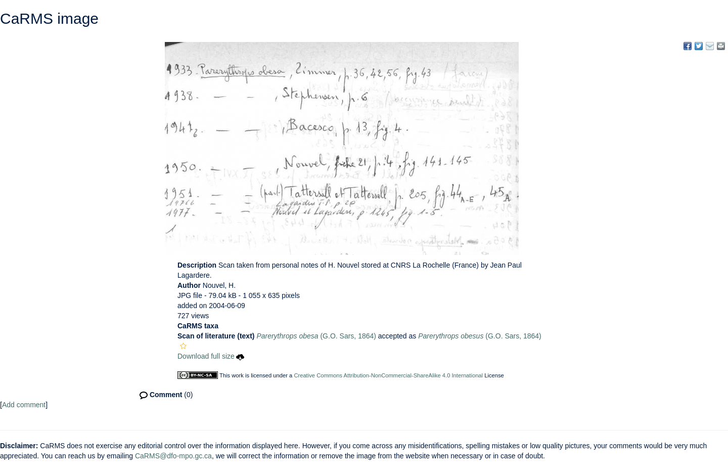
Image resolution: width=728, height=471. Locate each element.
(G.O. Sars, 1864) (316, 336)
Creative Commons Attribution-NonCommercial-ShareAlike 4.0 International (388, 375)
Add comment (24, 405)
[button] (183, 346)
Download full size (210, 356)
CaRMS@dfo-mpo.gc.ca (173, 456)
